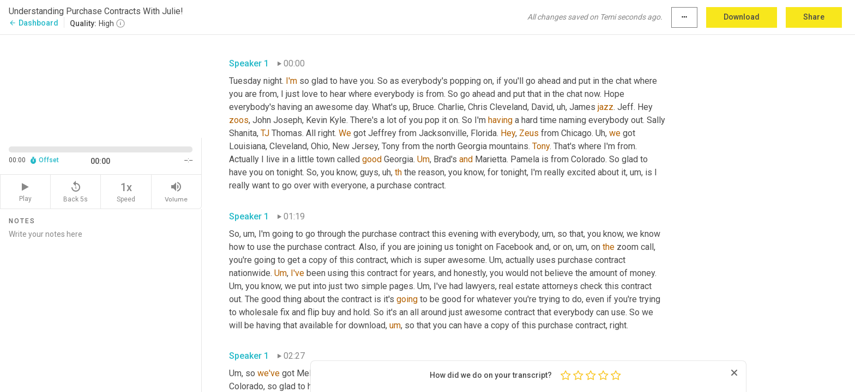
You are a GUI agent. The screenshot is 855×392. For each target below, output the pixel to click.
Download (742, 17)
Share (813, 17)
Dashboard (33, 23)
